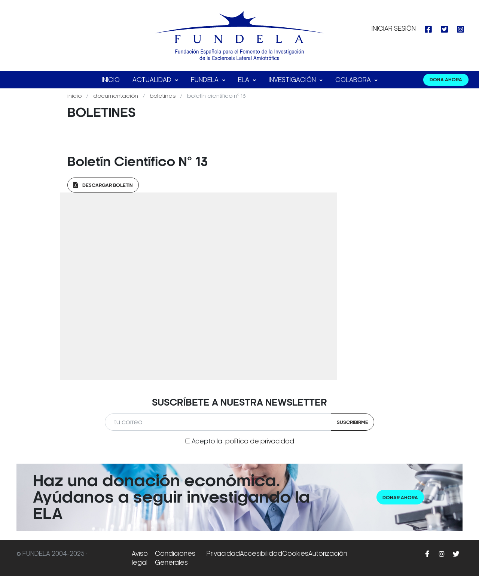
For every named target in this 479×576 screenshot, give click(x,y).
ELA (244, 79)
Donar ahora (400, 497)
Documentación (116, 96)
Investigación (293, 79)
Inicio (111, 79)
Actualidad (152, 79)
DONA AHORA (446, 79)
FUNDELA (205, 79)
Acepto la (243, 441)
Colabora (353, 79)
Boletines (163, 96)
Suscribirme (352, 422)
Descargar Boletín (103, 185)
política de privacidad (259, 441)
